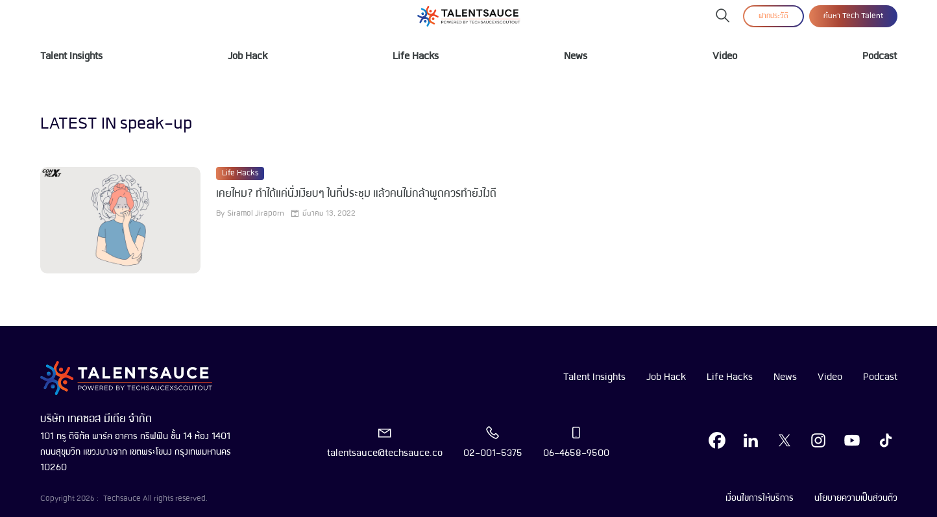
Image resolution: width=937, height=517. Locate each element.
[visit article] (120, 220)
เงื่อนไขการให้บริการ (759, 498)
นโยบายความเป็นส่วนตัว (855, 498)
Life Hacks (416, 56)
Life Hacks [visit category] (240, 173)
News (575, 56)
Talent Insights (71, 56)
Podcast (879, 56)
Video (724, 56)
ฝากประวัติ (773, 16)
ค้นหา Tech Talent (853, 16)
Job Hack (247, 56)
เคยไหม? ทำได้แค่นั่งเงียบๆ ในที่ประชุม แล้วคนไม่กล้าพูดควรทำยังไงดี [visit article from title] (356, 194)
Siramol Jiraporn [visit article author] (255, 214)
